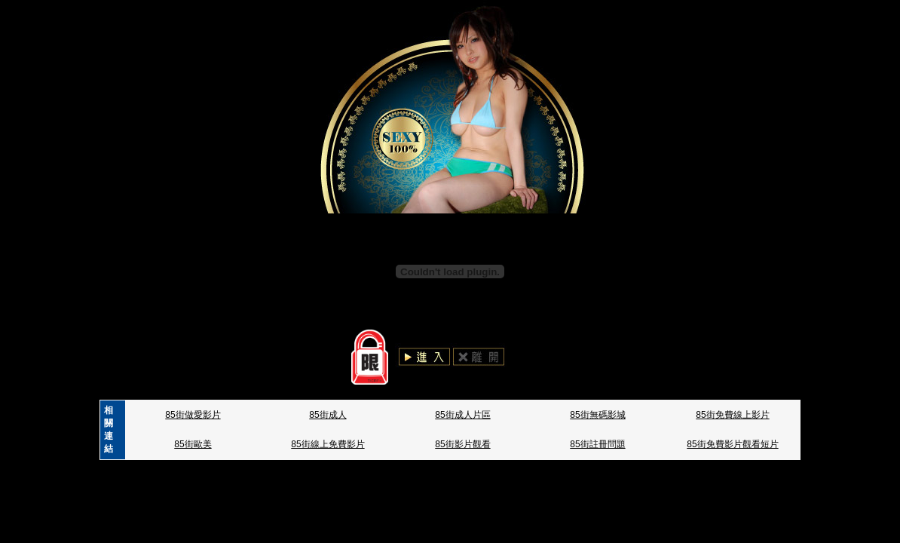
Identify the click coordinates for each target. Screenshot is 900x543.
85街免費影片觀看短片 (732, 444)
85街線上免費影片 (327, 444)
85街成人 (327, 415)
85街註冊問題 (597, 444)
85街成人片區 (462, 415)
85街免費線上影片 (732, 415)
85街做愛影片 (192, 415)
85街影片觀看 (462, 444)
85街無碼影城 (597, 415)
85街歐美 (192, 444)
